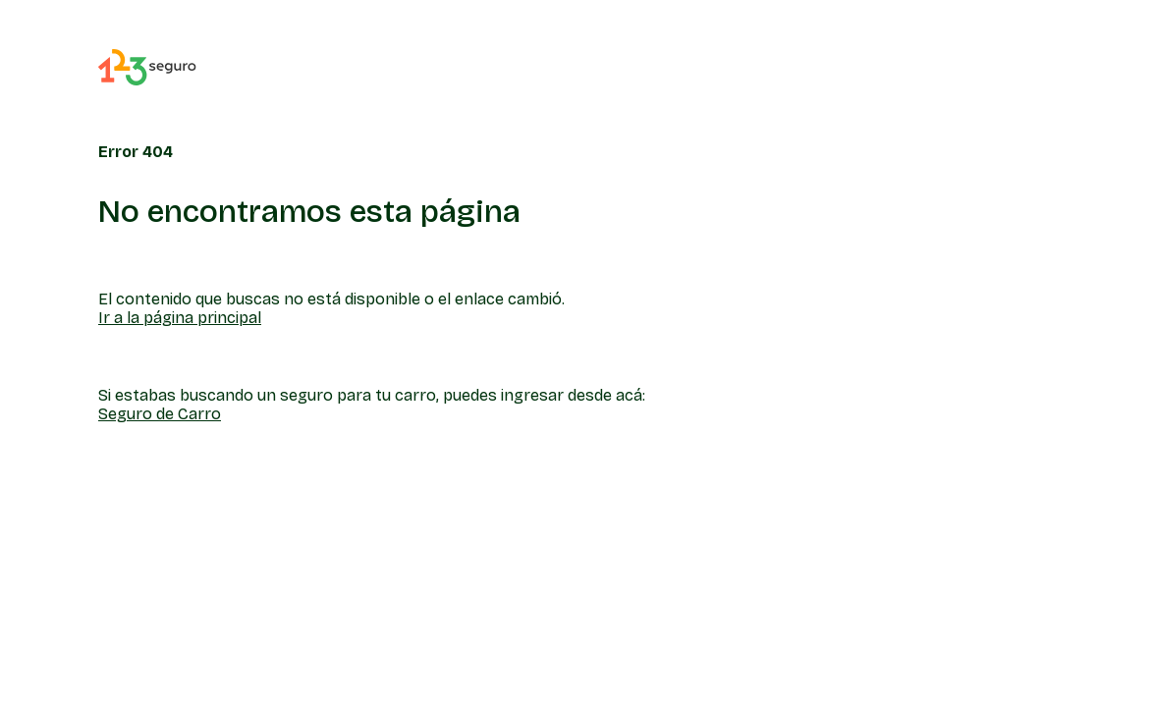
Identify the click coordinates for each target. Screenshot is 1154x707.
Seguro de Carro (159, 414)
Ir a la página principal (179, 317)
